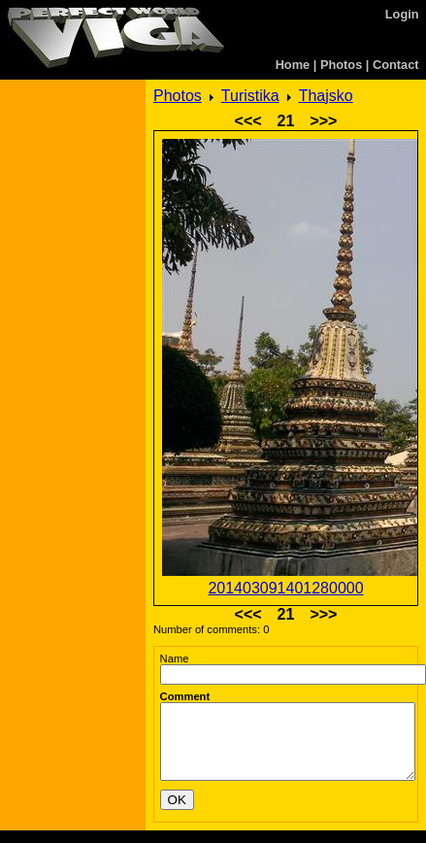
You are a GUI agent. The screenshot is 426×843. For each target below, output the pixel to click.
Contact (396, 64)
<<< (248, 121)
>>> (323, 121)
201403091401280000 (285, 588)
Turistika (250, 95)
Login (402, 14)
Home (293, 64)
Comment (185, 696)
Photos (341, 64)
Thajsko (326, 95)
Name (174, 658)
